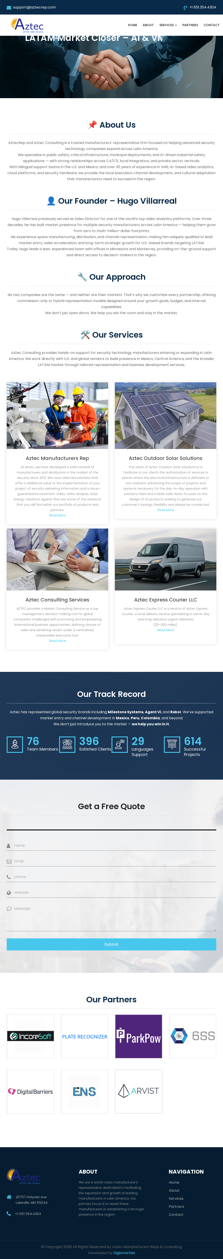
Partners (190, 25)
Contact (212, 25)
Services (176, 1198)
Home (132, 25)
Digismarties (124, 1252)
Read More (57, 515)
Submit (111, 944)
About (148, 25)
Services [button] (168, 25)
